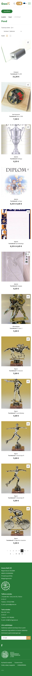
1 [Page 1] (10, 551)
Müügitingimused (6, 578)
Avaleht (3, 17)
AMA (2, 670)
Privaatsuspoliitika (6, 576)
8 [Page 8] (10, 554)
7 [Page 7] (27, 551)
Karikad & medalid (6, 663)
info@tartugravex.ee (12, 620)
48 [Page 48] (19, 554)
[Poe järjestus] (15, 31)
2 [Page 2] (13, 551)
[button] (25, 3)
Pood (10, 17)
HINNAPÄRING (21, 665)
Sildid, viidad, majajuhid (8, 665)
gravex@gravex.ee (11, 604)
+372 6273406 (10, 602)
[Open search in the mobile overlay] (14, 3)
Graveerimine (18, 663)
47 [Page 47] (16, 554)
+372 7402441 (10, 617)
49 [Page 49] (22, 554)
